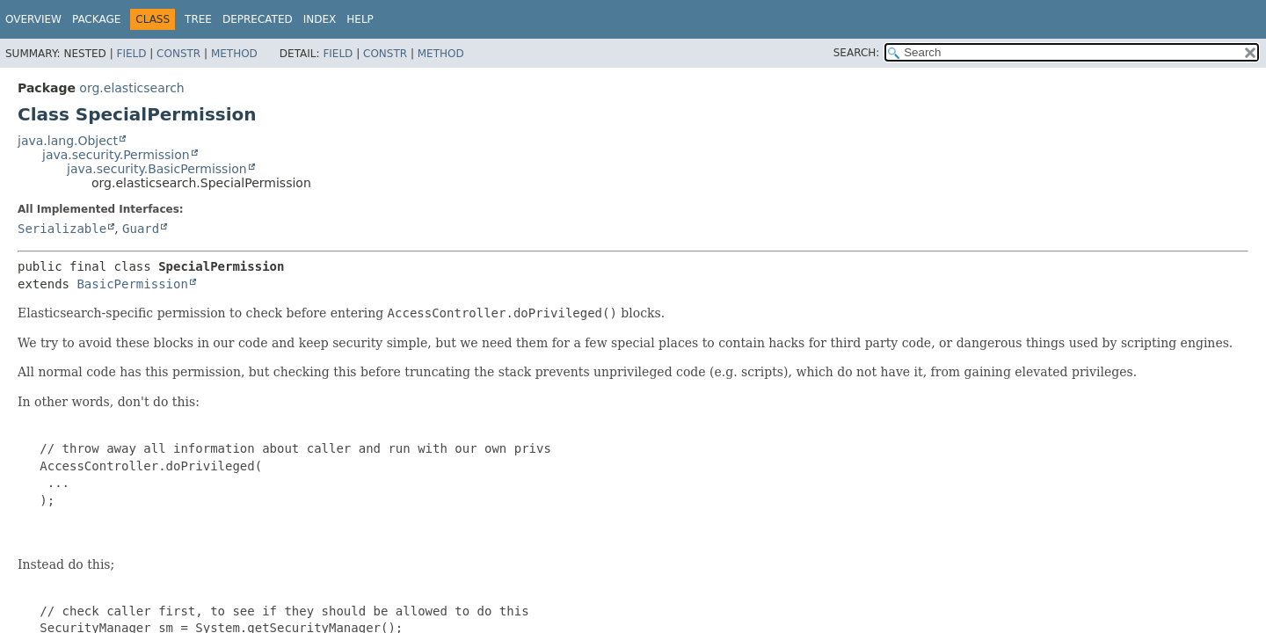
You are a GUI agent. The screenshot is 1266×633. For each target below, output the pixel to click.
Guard (140, 229)
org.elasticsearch (131, 88)
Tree (198, 19)
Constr (178, 53)
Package (96, 19)
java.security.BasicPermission (157, 169)
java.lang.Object (68, 141)
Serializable (62, 229)
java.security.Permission (116, 155)
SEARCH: (856, 53)
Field (131, 53)
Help (360, 19)
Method (234, 53)
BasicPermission (131, 284)
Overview (33, 19)
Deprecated (257, 19)
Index (320, 19)
